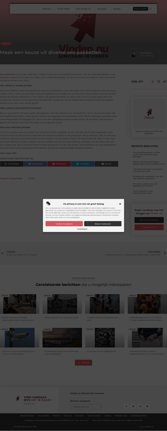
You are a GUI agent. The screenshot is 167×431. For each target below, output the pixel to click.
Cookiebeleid (82, 229)
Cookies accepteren (64, 224)
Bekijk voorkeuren (103, 224)
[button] (120, 204)
